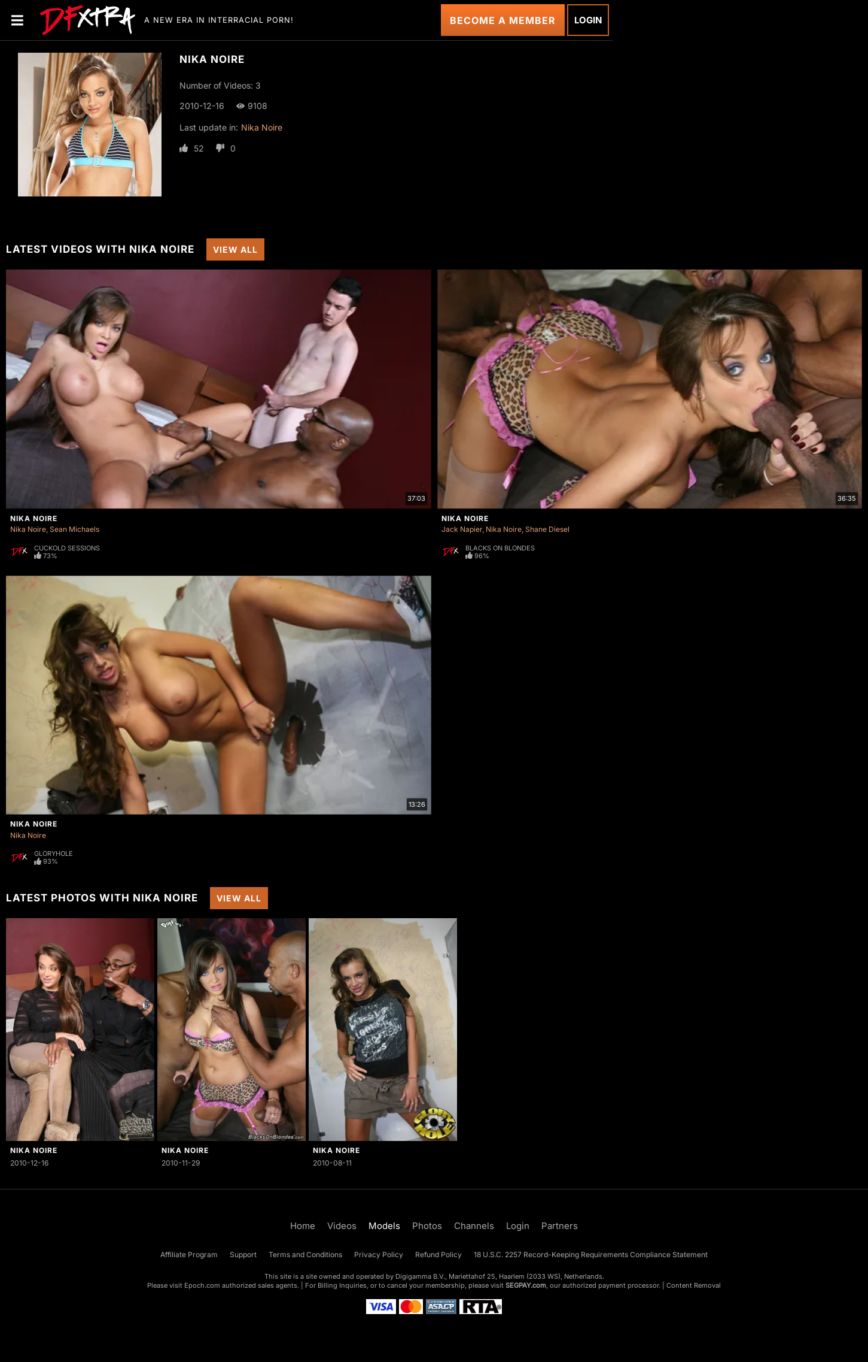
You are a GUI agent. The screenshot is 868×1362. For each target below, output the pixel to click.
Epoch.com (202, 1285)
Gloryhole (53, 853)
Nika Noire (261, 127)
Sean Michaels (74, 529)
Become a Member (503, 20)
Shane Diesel (547, 529)
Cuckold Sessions (67, 548)
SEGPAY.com (525, 1285)
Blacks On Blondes (500, 548)
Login (588, 20)
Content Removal (693, 1285)
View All (235, 249)
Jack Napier (461, 529)
